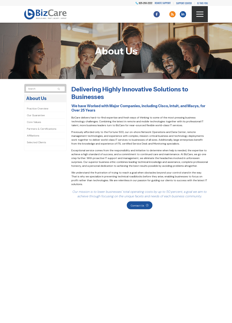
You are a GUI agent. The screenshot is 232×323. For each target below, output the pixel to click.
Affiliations (33, 135)
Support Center (184, 3)
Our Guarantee (36, 115)
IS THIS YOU (202, 3)
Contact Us (137, 205)
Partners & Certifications (41, 129)
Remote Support (163, 3)
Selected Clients (36, 142)
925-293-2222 (144, 3)
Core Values (34, 122)
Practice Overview (37, 108)
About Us (36, 98)
